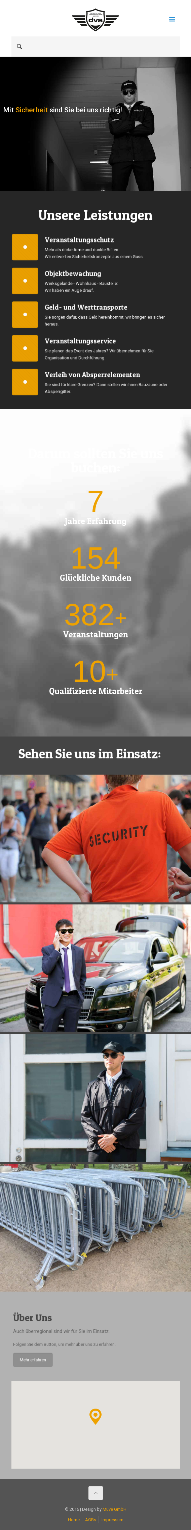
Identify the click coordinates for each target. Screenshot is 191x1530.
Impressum (112, 1519)
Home (74, 1519)
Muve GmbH (114, 1509)
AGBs (90, 1519)
